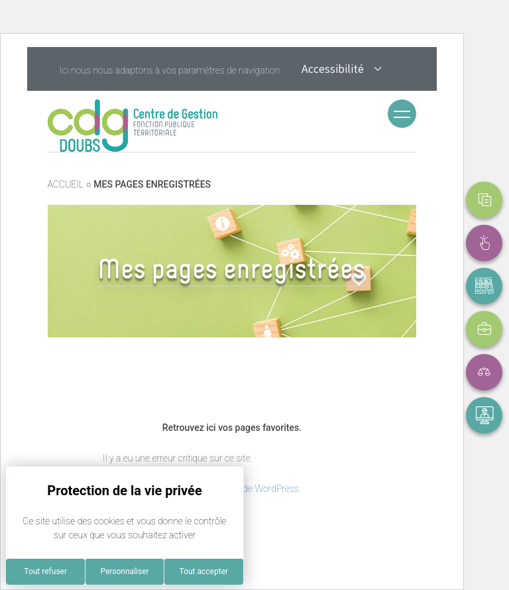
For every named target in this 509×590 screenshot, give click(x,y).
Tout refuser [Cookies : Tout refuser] (45, 571)
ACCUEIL (66, 184)
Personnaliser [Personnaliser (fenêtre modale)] (124, 571)
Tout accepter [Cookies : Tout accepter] (204, 571)
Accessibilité (342, 70)
